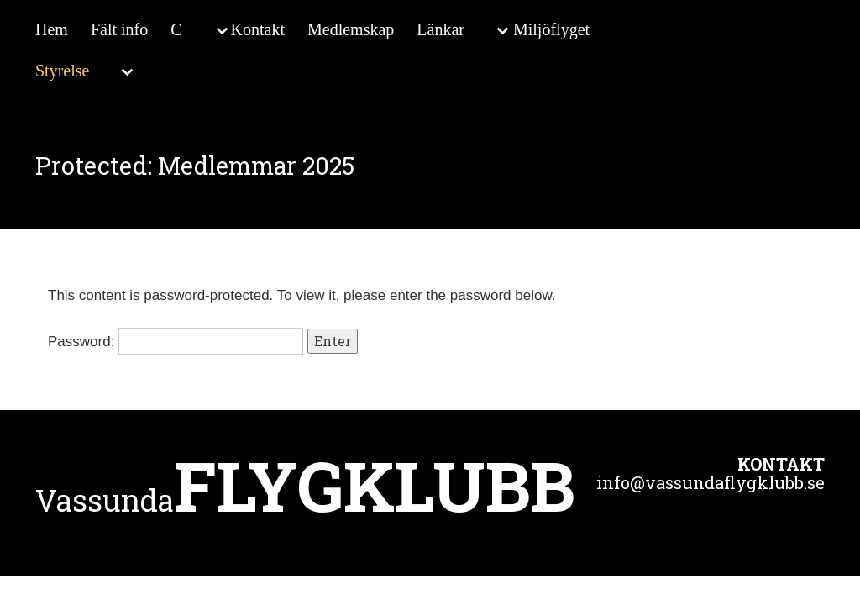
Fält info (119, 29)
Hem (51, 29)
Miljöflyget (551, 29)
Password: (175, 342)
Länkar (440, 29)
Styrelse (62, 70)
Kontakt (258, 29)
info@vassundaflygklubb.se (710, 482)
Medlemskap (350, 29)
